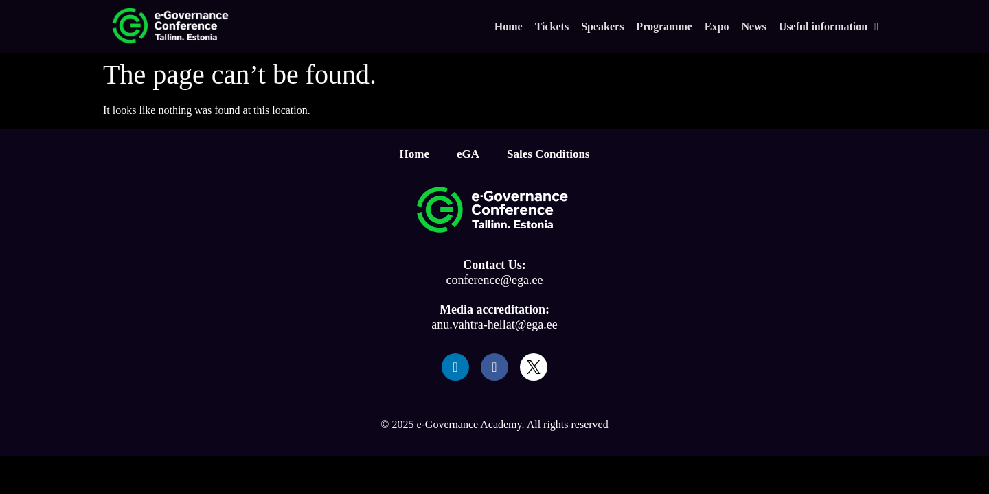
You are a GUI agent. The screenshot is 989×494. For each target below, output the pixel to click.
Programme (664, 26)
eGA (468, 154)
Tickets (552, 26)
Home (508, 26)
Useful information (828, 26)
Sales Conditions (548, 154)
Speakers (602, 26)
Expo (717, 26)
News (753, 26)
